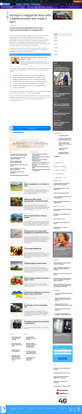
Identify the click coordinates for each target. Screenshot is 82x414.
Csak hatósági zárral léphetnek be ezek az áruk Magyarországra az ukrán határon (36, 292)
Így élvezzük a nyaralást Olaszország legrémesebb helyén (17, 344)
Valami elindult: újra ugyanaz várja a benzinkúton (17, 172)
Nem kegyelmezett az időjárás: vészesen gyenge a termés (62, 189)
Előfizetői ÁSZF (62, 408)
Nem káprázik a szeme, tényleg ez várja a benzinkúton (40, 164)
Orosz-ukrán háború (61, 12)
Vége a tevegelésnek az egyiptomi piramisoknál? (60, 228)
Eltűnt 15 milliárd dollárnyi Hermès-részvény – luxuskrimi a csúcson (65, 144)
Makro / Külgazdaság (57, 65)
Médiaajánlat (21, 408)
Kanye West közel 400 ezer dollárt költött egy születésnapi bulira (65, 139)
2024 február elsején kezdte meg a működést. (62, 107)
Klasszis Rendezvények (35, 4)
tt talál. (38, 92)
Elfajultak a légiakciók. (58, 116)
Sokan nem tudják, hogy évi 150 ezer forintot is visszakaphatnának (62, 197)
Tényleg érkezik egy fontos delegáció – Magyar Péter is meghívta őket (61, 377)
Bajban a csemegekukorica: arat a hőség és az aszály (36, 184)
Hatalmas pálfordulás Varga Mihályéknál (16, 350)
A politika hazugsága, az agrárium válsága (35, 263)
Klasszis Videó (26, 4)
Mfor (29, 35)
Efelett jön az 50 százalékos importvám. (61, 98)
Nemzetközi (56, 91)
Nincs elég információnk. (58, 127)
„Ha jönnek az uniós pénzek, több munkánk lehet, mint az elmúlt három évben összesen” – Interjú (17, 357)
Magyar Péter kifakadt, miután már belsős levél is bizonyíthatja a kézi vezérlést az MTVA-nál (31, 345)
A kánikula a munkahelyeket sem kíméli (61, 193)
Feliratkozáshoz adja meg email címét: (60, 348)
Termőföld (21, 131)
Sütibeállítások (71, 408)
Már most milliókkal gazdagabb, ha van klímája (19, 174)
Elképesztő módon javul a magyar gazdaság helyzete (40, 167)
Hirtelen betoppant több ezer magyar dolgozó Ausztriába (16, 337)
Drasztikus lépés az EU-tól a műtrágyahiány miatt (35, 305)
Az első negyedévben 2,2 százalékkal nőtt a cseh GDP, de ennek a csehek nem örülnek (18, 154)
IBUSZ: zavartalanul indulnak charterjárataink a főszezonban (62, 210)
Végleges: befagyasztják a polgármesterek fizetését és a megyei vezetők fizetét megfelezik (62, 268)
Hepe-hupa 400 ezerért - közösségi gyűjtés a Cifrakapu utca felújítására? (62, 263)
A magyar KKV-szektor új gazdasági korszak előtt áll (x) (62, 335)
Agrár (10, 11)
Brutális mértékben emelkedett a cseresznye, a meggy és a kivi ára (37, 278)
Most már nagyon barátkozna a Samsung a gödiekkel (35, 216)
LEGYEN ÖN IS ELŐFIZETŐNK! (30, 139)
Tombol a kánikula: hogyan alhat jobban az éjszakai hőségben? (40, 154)
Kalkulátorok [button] (56, 4)
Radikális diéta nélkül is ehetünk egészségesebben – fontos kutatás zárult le (36, 199)
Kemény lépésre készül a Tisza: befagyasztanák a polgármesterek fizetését (31, 351)
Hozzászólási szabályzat (50, 408)
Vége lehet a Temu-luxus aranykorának (63, 149)
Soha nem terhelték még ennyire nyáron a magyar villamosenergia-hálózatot (62, 184)
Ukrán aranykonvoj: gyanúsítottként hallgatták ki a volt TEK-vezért (41, 169)
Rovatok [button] (51, 4)
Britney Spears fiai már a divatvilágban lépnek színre (64, 153)
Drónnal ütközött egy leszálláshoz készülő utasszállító (62, 215)
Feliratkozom (62, 358)
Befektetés (47, 4)
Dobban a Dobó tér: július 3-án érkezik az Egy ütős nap (62, 274)
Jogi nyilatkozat (30, 408)
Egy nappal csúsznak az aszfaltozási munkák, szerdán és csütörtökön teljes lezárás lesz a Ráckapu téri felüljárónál (62, 279)
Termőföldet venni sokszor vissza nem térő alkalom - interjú (34, 58)
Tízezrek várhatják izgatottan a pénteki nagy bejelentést (31, 337)
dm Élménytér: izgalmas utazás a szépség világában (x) (62, 248)
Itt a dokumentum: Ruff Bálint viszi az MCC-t (62, 386)
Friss (43, 4)
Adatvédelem (39, 408)
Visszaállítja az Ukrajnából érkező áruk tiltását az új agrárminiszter (36, 321)
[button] (69, 4)
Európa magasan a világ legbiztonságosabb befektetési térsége (62, 202)
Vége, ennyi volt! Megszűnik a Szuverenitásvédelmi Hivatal (16, 161)
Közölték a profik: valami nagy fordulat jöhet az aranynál (62, 369)
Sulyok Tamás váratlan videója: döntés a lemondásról (30, 358)
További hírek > (57, 156)
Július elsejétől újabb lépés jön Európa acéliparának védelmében (17, 158)
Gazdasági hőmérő (7, 7)
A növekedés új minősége (64, 135)
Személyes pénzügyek (57, 120)
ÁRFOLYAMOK (77, 1)
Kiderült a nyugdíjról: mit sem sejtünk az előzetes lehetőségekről (18, 168)
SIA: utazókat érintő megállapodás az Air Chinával (61, 223)
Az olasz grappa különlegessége (33, 248)
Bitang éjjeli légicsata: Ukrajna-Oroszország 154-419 (18, 165)
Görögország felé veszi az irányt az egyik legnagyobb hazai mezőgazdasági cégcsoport (36, 231)
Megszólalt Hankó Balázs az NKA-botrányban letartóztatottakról (40, 157)
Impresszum (12, 408)
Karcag (17, 131)
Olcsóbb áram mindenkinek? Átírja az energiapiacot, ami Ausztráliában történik (63, 314)
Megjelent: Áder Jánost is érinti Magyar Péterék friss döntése (39, 160)
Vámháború (19, 4)
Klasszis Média (13, 409)
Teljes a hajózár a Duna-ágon (59, 218)
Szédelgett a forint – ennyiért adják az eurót (40, 161)
